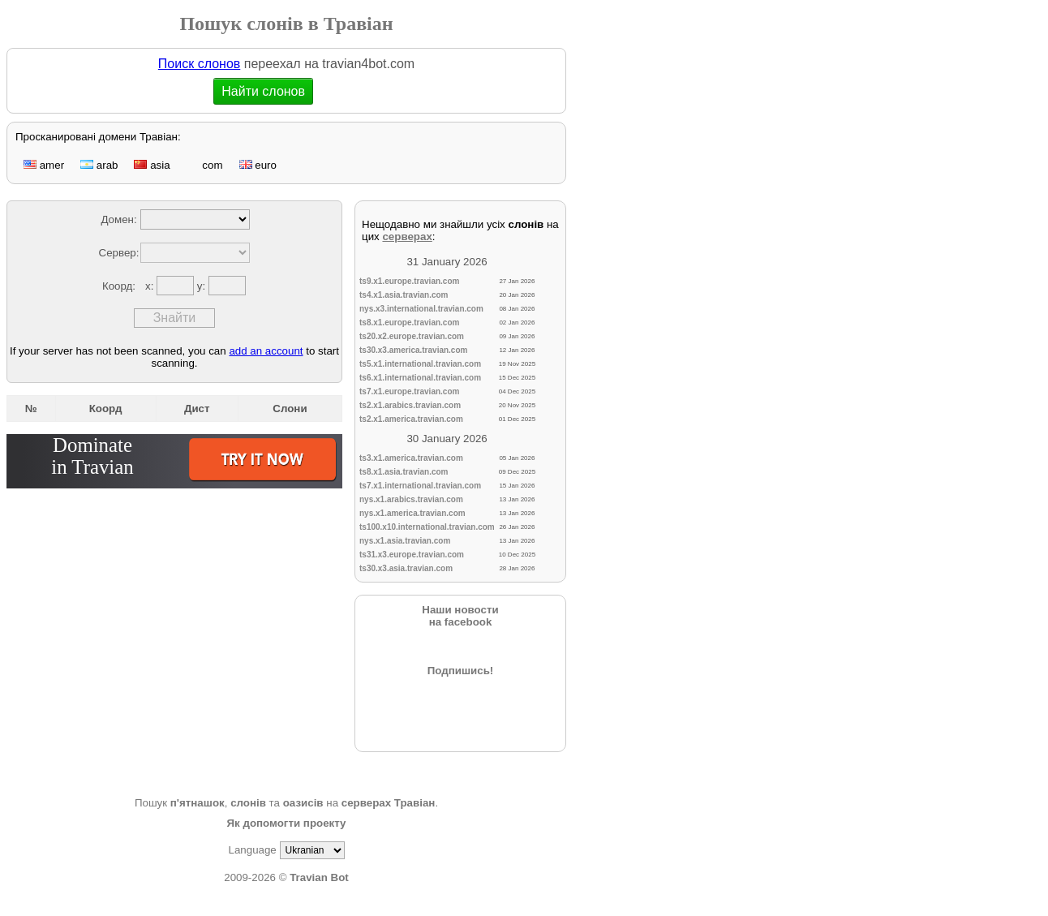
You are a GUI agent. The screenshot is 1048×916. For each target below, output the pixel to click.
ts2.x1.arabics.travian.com (410, 405)
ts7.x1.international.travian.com (420, 485)
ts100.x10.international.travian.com (427, 527)
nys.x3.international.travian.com (421, 308)
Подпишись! (460, 670)
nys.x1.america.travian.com (412, 513)
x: (151, 286)
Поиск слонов (199, 64)
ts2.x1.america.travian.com (411, 419)
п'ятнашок (197, 803)
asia (152, 165)
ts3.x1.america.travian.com (411, 458)
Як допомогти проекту (286, 823)
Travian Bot (319, 877)
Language (252, 850)
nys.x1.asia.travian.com (404, 540)
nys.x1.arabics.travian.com (411, 499)
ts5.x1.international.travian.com (420, 363)
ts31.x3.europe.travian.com (411, 554)
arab (99, 165)
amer (44, 165)
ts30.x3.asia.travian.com (406, 568)
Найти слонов (263, 91)
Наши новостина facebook (460, 616)
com (205, 165)
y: (202, 286)
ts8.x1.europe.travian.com (409, 322)
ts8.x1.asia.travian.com (404, 471)
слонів (248, 803)
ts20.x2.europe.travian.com (411, 336)
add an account (266, 351)
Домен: (118, 219)
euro (258, 165)
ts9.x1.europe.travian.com (409, 281)
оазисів (303, 803)
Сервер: (119, 253)
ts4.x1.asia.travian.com (404, 294)
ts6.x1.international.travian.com (420, 377)
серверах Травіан (388, 803)
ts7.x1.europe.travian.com (409, 391)
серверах (407, 236)
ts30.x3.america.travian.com (413, 350)
